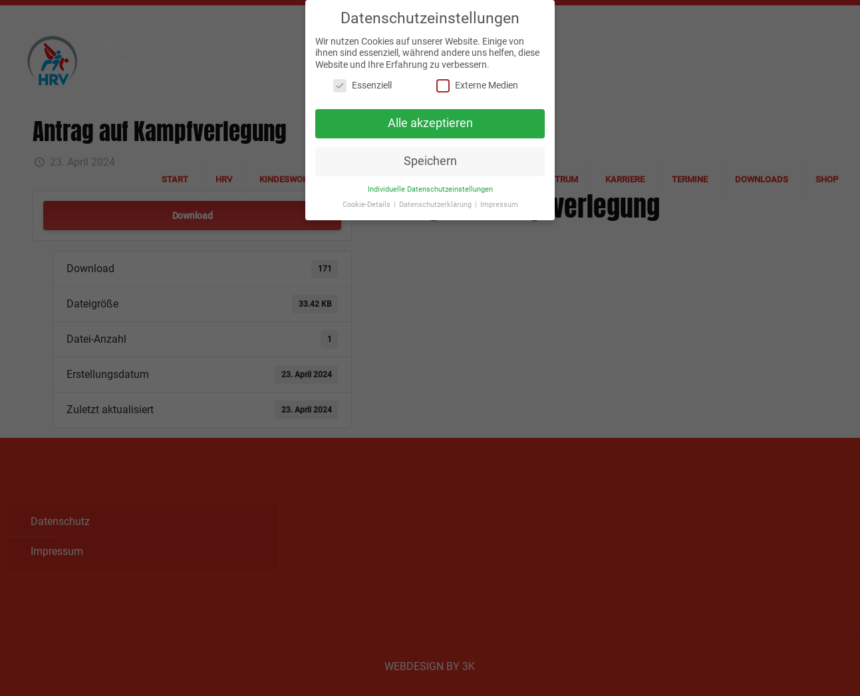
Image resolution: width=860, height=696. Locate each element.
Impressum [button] (499, 201)
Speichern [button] (430, 158)
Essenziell (362, 83)
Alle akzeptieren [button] (430, 120)
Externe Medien (477, 83)
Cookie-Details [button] (367, 201)
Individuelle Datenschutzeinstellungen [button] (430, 186)
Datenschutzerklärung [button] (436, 201)
